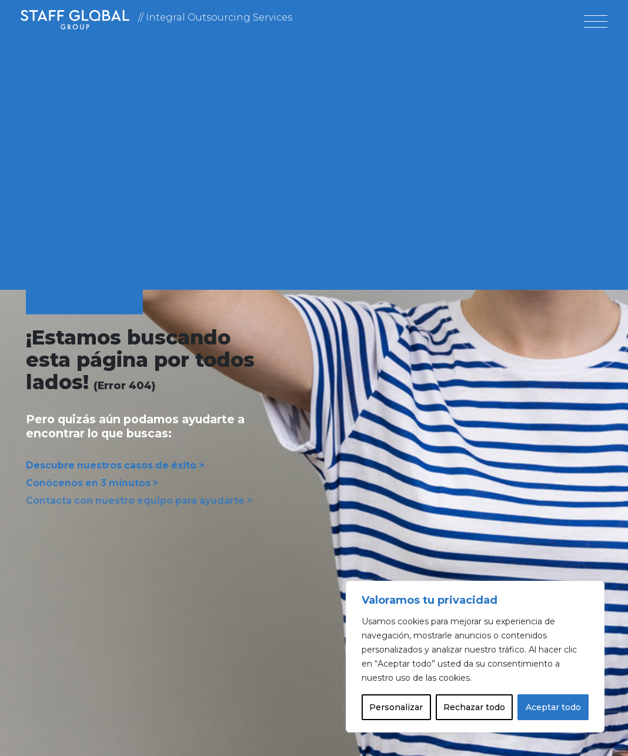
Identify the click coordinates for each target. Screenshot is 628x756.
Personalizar (396, 707)
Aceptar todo (553, 707)
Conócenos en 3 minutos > (87, 482)
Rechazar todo (474, 707)
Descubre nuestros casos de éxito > (109, 466)
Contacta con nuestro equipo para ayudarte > (130, 498)
